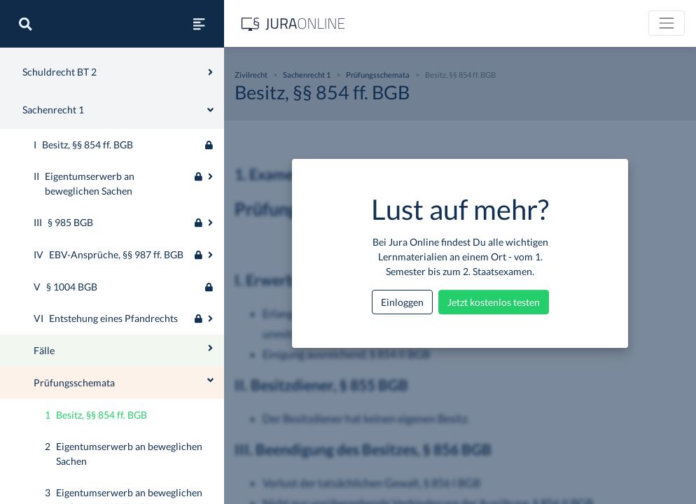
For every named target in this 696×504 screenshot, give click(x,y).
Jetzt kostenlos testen (493, 302)
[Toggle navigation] (666, 23)
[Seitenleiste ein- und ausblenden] (199, 24)
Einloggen (402, 302)
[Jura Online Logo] (293, 23)
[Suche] (25, 24)
